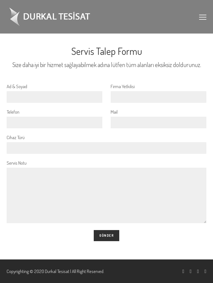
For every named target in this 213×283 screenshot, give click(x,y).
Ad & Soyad (54, 93)
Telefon (54, 118)
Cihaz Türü (106, 144)
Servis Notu (106, 191)
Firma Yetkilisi (158, 93)
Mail (158, 118)
